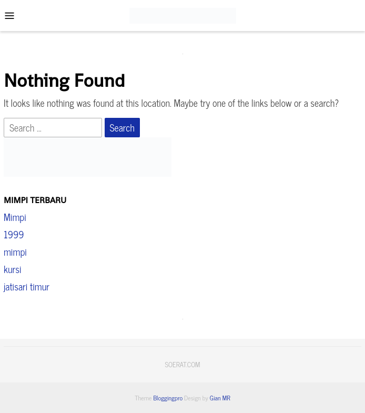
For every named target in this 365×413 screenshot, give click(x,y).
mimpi (15, 251)
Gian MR (220, 397)
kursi (13, 269)
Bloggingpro (167, 397)
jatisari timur (26, 286)
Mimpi (15, 217)
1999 (14, 234)
